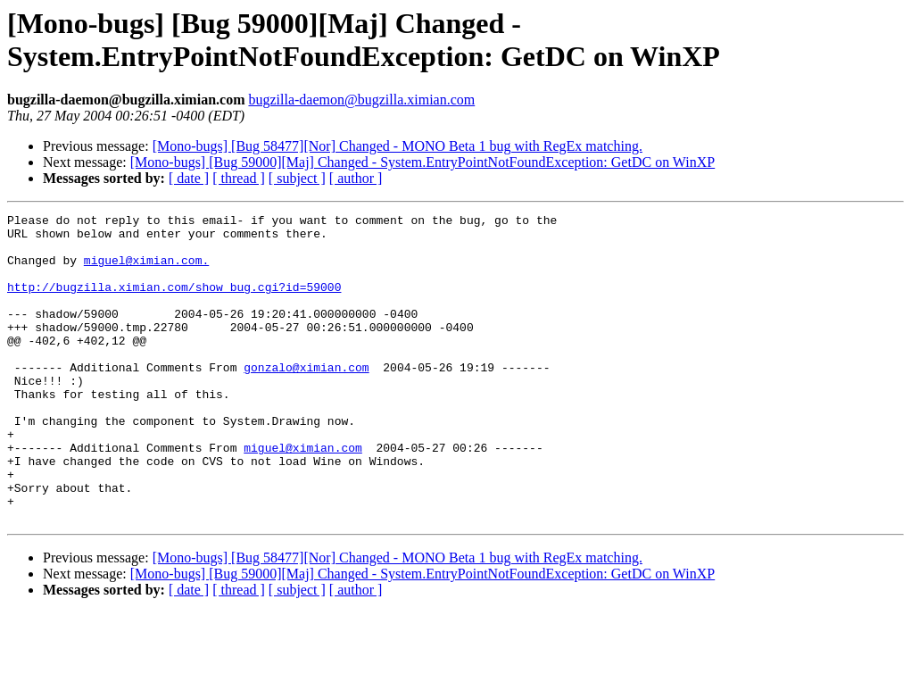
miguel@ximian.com (303, 495)
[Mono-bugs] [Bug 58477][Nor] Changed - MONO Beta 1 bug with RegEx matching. (397, 146)
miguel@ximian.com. (146, 270)
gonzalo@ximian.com (306, 399)
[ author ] (356, 178)
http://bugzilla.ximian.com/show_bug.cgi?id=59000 (174, 303)
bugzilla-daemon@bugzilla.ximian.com (361, 99)
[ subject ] (297, 178)
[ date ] (189, 178)
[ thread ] (238, 178)
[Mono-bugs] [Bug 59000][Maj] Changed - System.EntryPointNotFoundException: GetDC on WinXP (422, 162)
